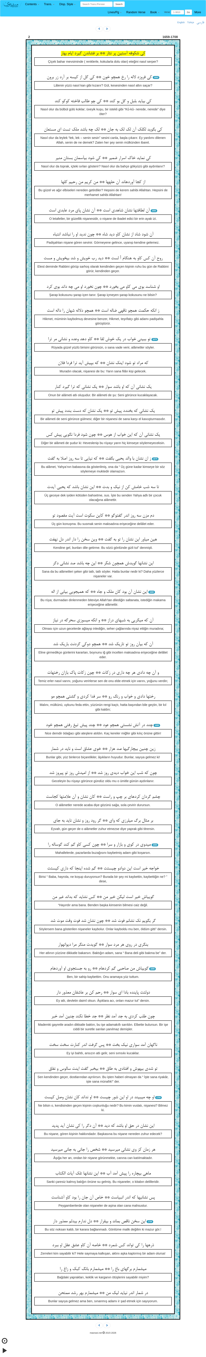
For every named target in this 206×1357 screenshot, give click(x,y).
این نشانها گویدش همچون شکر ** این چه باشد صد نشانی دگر (103, 563)
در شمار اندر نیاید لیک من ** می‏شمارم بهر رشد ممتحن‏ (103, 1293)
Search (118, 4)
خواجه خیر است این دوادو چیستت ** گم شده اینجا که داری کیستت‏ (103, 868)
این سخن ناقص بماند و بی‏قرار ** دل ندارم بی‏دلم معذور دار (99, 1221)
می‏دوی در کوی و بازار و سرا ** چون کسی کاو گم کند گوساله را (99, 844)
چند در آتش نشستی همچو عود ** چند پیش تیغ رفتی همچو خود (99, 725)
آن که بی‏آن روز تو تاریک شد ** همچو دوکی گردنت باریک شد (103, 644)
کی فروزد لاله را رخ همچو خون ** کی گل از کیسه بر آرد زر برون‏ (99, 77)
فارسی (200, 22)
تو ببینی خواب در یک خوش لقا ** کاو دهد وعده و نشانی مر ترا (99, 339)
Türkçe (190, 22)
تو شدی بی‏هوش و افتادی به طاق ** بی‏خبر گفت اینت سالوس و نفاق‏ (103, 1068)
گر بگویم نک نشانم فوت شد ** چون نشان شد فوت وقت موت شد (103, 921)
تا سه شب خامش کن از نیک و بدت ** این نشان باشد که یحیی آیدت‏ (103, 487)
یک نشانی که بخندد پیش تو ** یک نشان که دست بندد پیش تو (103, 411)
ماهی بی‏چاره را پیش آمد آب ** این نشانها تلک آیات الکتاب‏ (103, 1173)
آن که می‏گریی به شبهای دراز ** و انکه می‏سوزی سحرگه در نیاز (103, 620)
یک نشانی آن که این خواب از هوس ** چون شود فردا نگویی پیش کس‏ (103, 434)
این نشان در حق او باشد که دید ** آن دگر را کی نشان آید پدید (103, 1126)
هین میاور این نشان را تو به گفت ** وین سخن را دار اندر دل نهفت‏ (103, 539)
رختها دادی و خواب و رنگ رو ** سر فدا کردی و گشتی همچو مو (103, 696)
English (181, 22)
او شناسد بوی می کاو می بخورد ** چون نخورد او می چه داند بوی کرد (103, 287)
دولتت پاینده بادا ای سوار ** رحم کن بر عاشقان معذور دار (103, 992)
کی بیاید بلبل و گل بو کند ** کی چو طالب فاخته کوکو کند (103, 101)
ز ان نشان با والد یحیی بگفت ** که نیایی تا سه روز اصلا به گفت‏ (99, 458)
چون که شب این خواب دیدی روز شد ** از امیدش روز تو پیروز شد (103, 773)
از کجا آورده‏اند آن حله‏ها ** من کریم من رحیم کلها (103, 182)
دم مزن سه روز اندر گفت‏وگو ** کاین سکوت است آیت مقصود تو (103, 515)
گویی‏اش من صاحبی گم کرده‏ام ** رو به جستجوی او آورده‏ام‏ (99, 968)
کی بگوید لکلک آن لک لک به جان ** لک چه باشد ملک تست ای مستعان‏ (103, 129)
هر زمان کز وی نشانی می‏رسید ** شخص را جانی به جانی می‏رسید (103, 1149)
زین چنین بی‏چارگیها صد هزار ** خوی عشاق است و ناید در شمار (103, 749)
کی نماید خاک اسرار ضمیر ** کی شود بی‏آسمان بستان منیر (103, 158)
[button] (32, 4)
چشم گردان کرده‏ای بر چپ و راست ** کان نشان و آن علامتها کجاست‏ (103, 797)
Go (188, 12)
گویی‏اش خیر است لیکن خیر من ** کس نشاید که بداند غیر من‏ (103, 897)
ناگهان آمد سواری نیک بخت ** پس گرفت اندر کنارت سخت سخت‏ (103, 1045)
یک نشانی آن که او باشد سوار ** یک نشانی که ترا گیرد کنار (103, 387)
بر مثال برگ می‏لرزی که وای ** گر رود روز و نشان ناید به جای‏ (103, 820)
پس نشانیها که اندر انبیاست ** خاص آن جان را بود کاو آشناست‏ (103, 1197)
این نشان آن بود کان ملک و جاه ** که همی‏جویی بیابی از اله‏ (99, 592)
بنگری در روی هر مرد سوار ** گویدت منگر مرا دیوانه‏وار (103, 944)
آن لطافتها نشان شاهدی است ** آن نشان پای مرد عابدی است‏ (99, 210)
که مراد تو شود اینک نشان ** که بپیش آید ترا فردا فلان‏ (103, 363)
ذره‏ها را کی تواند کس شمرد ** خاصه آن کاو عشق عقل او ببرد (103, 1245)
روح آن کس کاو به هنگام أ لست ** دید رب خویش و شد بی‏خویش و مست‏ (103, 258)
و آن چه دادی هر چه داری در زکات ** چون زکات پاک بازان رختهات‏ (103, 672)
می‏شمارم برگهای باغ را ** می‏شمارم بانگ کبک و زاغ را (103, 1269)
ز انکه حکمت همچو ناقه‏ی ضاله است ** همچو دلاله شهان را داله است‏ (103, 310)
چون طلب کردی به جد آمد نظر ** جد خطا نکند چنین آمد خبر (103, 1016)
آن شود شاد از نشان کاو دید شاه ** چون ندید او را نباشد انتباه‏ (103, 234)
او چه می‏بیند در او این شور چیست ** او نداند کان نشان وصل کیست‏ (99, 1097)
